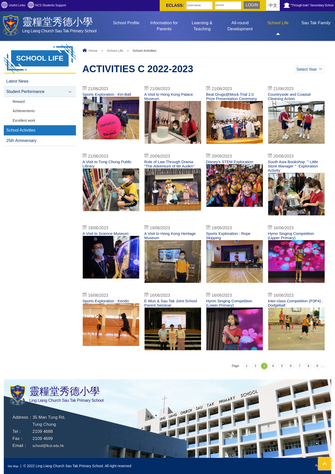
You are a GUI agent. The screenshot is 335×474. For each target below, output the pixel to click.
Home (93, 51)
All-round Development (243, 21)
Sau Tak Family (318, 18)
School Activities (21, 135)
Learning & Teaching (206, 21)
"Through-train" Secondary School (300, 5)
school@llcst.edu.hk (52, 445)
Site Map (14, 466)
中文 (244, 5)
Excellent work (25, 124)
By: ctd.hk (319, 466)
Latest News (17, 82)
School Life (282, 18)
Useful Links (24, 5)
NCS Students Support (73, 5)
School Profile (129, 18)
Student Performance (25, 93)
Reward (19, 104)
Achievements (25, 114)
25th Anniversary (21, 147)
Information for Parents (166, 21)
